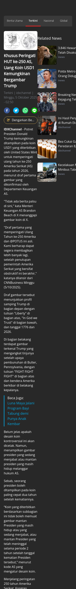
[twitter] (16, 110)
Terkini (33, 20)
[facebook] (7, 110)
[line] (34, 110)
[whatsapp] (25, 110)
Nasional (49, 20)
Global (63, 20)
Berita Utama (15, 20)
